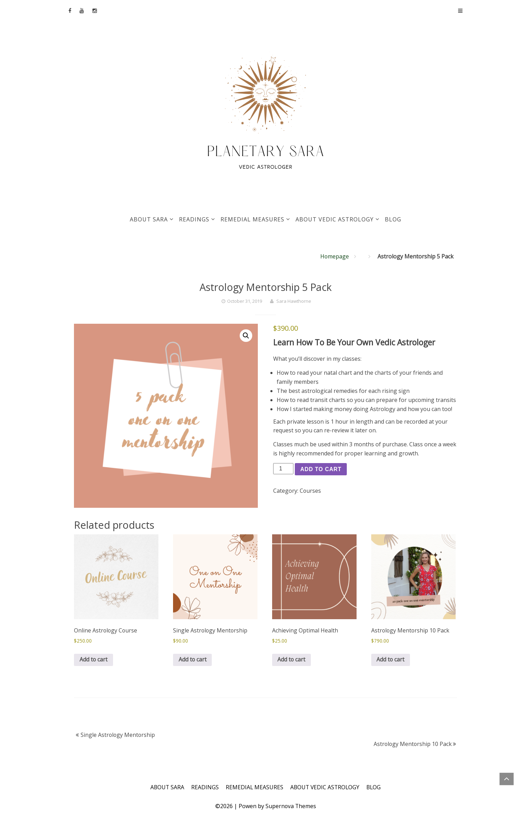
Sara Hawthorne (293, 301)
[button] (246, 335)
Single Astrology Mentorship (118, 735)
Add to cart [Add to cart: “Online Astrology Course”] (94, 660)
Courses (310, 491)
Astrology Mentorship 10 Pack (412, 744)
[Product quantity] (283, 468)
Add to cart (321, 469)
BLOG (393, 219)
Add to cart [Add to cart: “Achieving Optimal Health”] (292, 660)
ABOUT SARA (149, 219)
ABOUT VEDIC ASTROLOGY (335, 219)
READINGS (194, 219)
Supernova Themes (290, 806)
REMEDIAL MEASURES (252, 219)
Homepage (334, 256)
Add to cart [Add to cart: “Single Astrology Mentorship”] (193, 660)
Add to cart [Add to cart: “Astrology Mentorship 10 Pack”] (391, 660)
